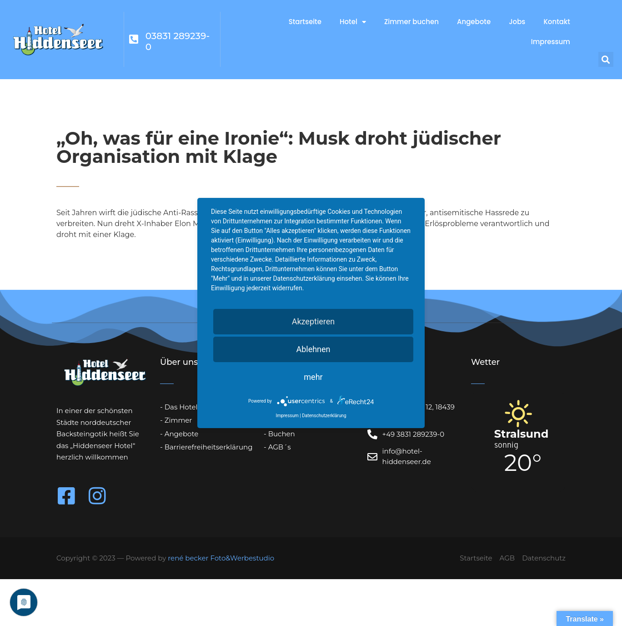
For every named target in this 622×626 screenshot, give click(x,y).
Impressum (550, 41)
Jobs (517, 21)
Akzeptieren (313, 321)
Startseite (305, 21)
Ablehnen (313, 349)
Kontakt (556, 21)
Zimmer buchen (411, 21)
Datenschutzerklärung (324, 415)
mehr (313, 377)
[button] (605, 59)
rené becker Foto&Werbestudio (221, 558)
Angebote (474, 21)
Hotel (353, 22)
